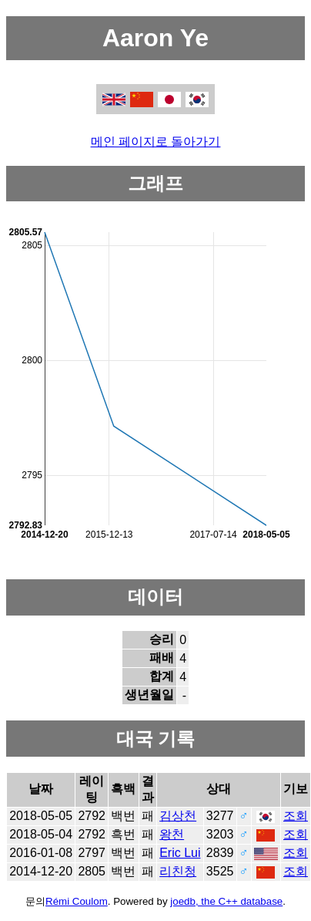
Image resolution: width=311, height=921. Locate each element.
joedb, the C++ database (226, 901)
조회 (295, 815)
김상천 (177, 815)
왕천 (171, 834)
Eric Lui (179, 852)
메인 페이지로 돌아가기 (156, 141)
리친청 (177, 871)
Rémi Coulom (76, 901)
